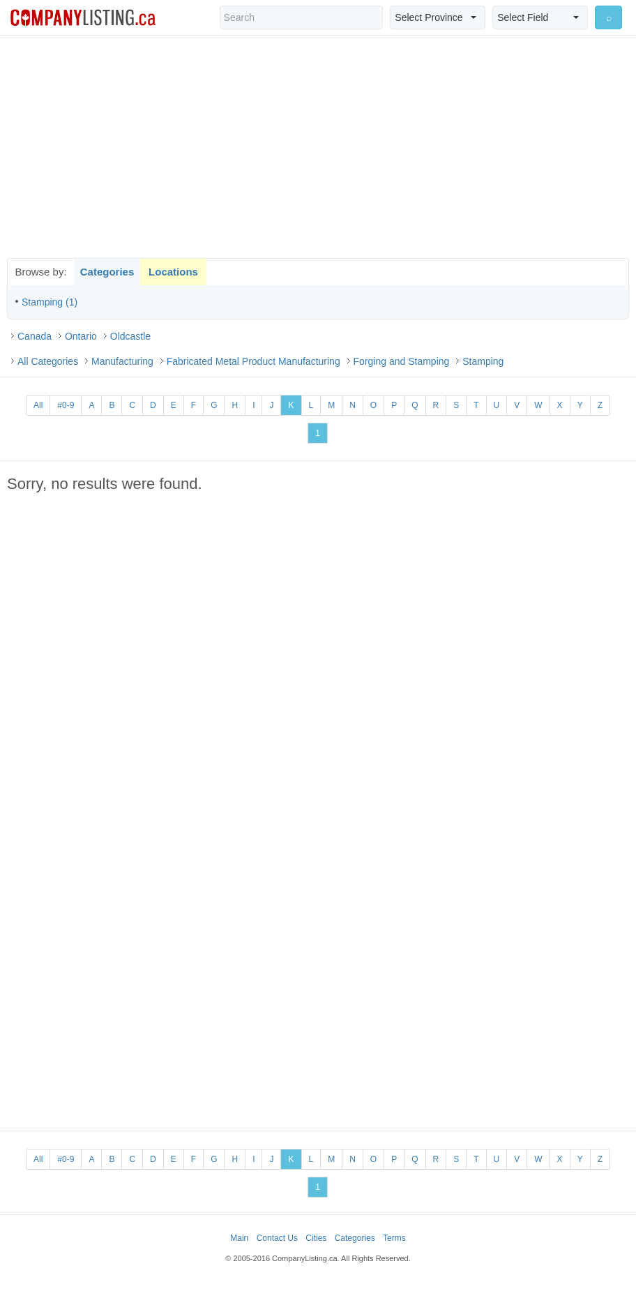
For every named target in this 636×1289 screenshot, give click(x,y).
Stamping (482, 361)
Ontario (81, 336)
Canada (34, 336)
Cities (315, 1238)
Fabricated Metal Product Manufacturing (253, 361)
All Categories (47, 361)
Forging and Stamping (402, 361)
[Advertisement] (318, 146)
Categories (107, 272)
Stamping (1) (49, 302)
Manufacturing (122, 361)
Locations (173, 272)
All (38, 405)
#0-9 (65, 405)
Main (239, 1238)
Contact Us (277, 1238)
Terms (394, 1238)
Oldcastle (130, 336)
